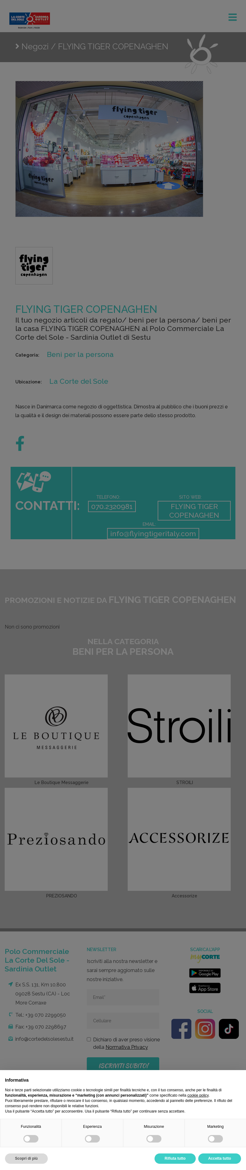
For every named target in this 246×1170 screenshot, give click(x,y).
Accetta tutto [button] (219, 1158)
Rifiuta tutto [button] (175, 1158)
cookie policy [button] (198, 1095)
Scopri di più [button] (26, 1158)
